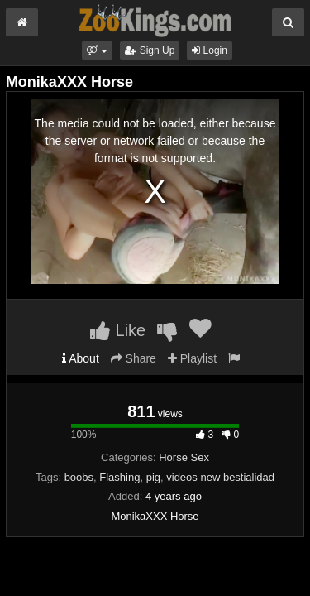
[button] (97, 50)
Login (209, 50)
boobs (78, 477)
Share (133, 358)
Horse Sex (184, 457)
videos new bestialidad (220, 477)
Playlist (192, 358)
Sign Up (149, 50)
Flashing (119, 477)
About (80, 358)
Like (117, 330)
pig (153, 477)
